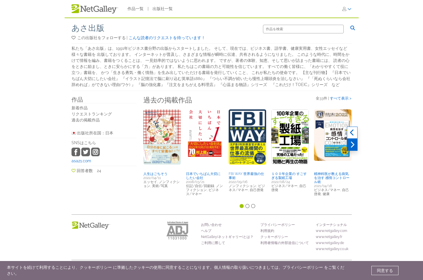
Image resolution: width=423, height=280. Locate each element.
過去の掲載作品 (86, 120)
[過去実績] (352, 133)
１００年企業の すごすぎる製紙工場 (289, 176)
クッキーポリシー (274, 237)
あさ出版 (88, 28)
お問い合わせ (211, 225)
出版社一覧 (163, 8)
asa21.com (81, 161)
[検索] (303, 29)
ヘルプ (206, 231)
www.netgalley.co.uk (332, 249)
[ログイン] (347, 9)
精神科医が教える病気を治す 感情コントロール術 (331, 178)
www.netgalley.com (331, 231)
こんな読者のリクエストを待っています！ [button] (167, 37)
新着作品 (80, 108)
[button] (74, 38)
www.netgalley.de (330, 243)
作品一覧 (135, 8)
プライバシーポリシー (277, 225)
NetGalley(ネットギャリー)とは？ (227, 237)
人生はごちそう (155, 174)
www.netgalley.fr (329, 237)
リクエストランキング (92, 114)
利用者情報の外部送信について (284, 243)
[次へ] (352, 145)
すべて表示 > (340, 98)
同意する (385, 270)
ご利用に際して (213, 243)
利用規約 (267, 231)
